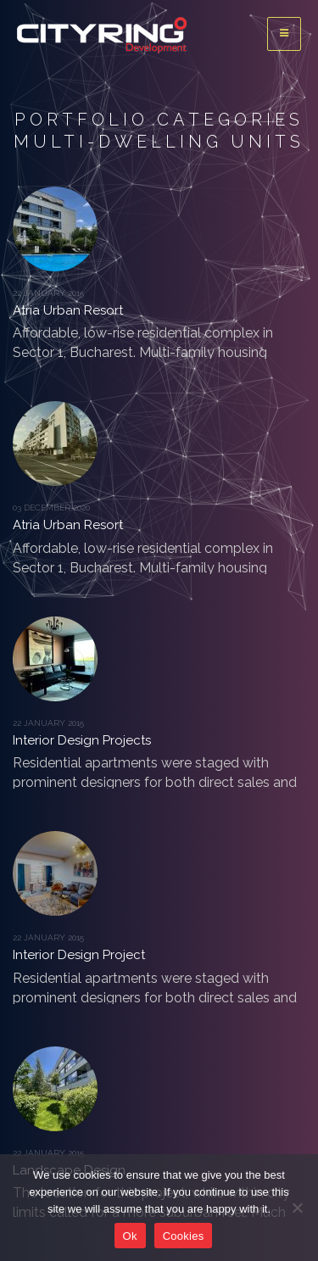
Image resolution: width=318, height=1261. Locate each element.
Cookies (183, 1236)
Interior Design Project (79, 954)
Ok (130, 1236)
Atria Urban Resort (68, 310)
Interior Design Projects (82, 740)
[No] (296, 1207)
